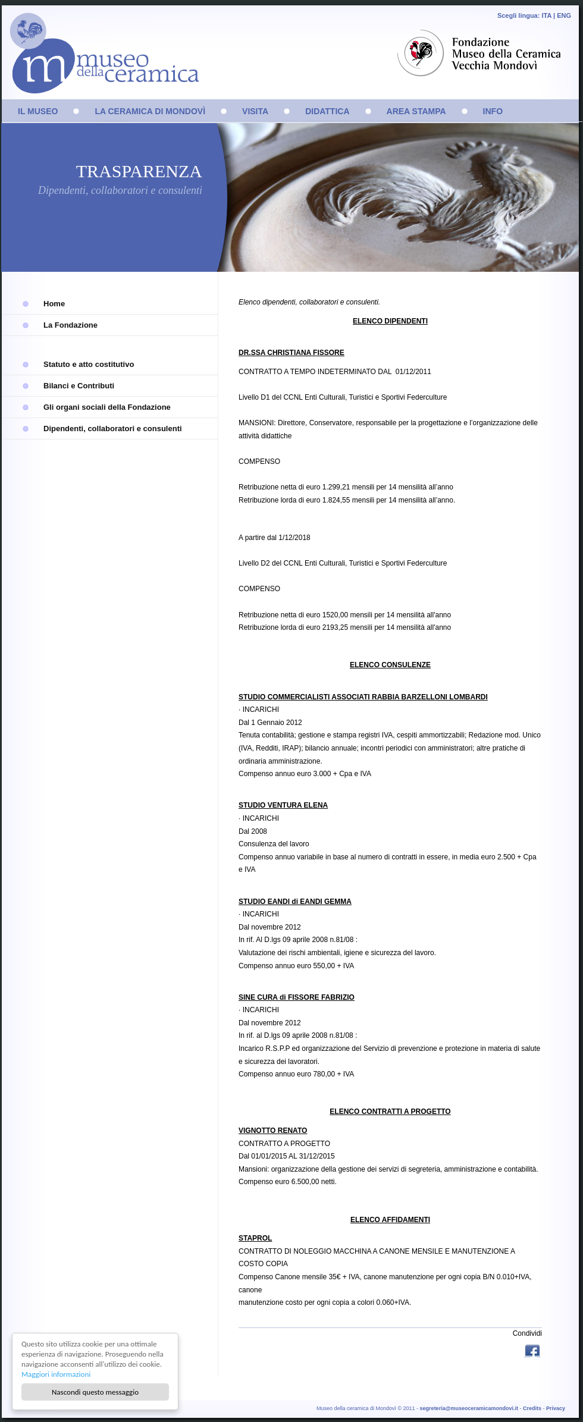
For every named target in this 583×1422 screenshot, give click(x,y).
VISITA (255, 111)
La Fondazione (70, 325)
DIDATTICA (327, 111)
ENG (564, 15)
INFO (493, 111)
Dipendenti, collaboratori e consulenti (112, 428)
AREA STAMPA (416, 111)
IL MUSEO (38, 111)
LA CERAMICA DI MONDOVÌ (150, 111)
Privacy (555, 1408)
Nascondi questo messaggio (95, 1392)
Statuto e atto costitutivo (88, 364)
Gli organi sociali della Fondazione (107, 407)
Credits (532, 1408)
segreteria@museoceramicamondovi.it (469, 1408)
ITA (546, 15)
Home (54, 303)
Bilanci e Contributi (78, 385)
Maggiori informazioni (55, 1374)
